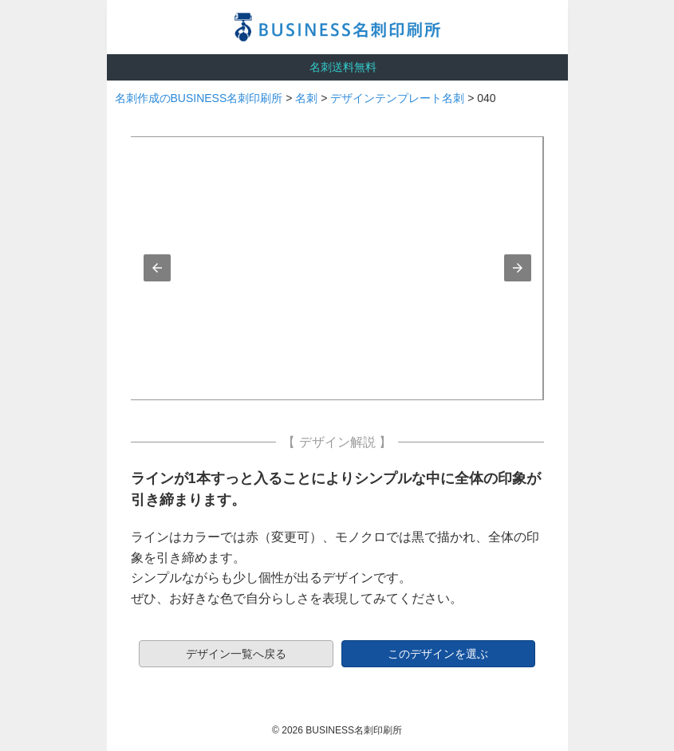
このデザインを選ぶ (438, 653)
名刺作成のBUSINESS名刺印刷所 (199, 98)
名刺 (306, 98)
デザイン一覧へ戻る (236, 653)
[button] (157, 267)
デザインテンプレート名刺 (397, 98)
